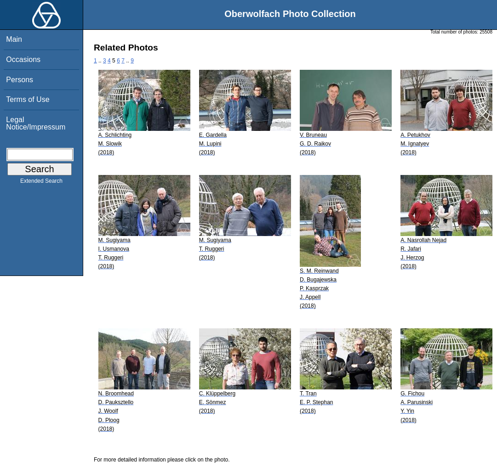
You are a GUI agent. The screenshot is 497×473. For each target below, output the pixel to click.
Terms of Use (27, 99)
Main (14, 39)
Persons (19, 80)
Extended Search (41, 183)
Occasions (23, 59)
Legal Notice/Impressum (35, 123)
